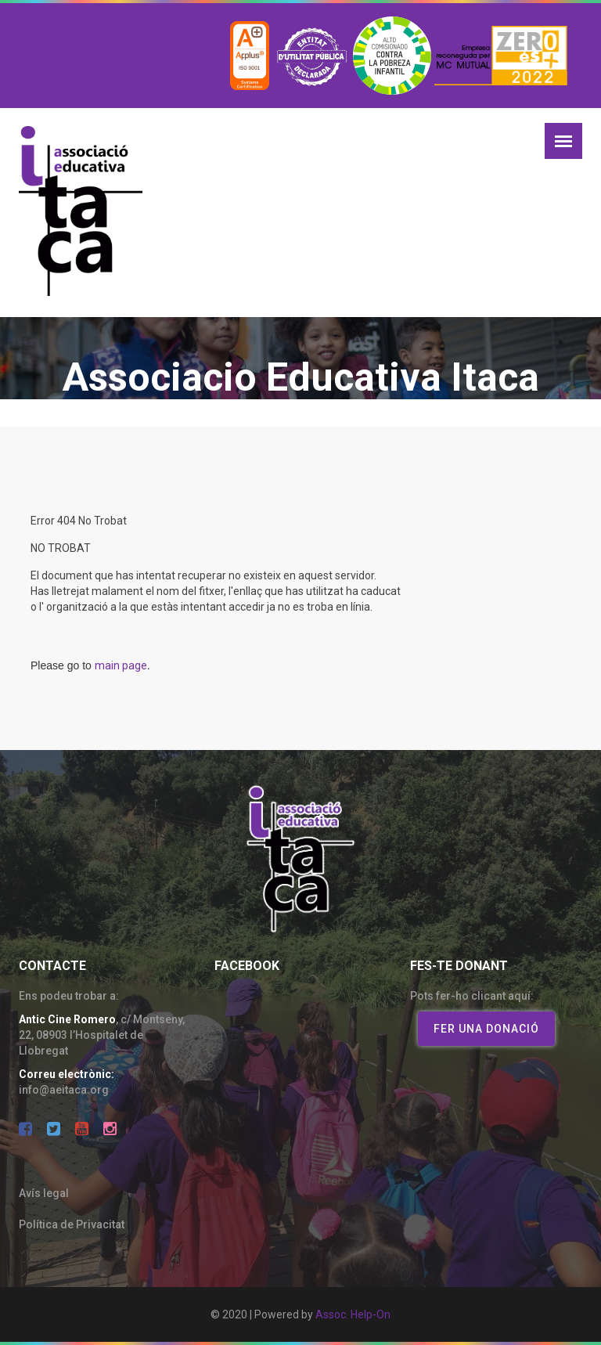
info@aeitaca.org (64, 1090)
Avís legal (44, 1193)
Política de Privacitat (71, 1224)
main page (121, 665)
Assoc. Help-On (352, 1314)
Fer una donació (486, 1028)
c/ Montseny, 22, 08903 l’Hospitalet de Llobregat (102, 1035)
